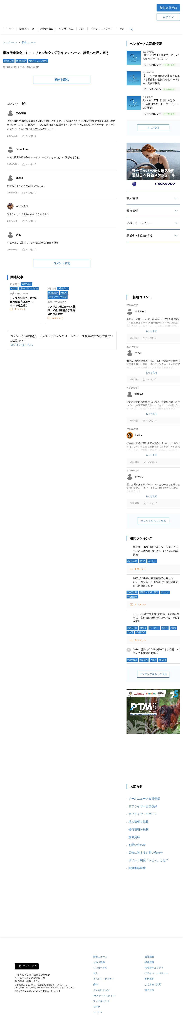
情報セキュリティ (154, 967)
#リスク (152, 561)
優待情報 (132, 210)
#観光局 (144, 660)
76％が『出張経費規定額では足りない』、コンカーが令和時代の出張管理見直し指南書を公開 (155, 582)
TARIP (96, 1006)
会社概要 (149, 956)
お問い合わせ (137, 844)
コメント (20, 309)
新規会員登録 (168, 7)
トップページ (10, 42)
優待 (121, 29)
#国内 (173, 628)
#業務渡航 (132, 596)
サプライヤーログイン (142, 814)
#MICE (143, 628)
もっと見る (153, 127)
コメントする (61, 263)
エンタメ (97, 1012)
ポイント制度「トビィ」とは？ (148, 860)
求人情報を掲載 (138, 821)
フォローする (30, 966)
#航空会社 (9, 61)
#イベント (154, 628)
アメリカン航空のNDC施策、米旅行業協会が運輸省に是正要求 (61, 310)
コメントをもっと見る (153, 521)
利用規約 (149, 979)
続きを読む (62, 79)
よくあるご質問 (153, 984)
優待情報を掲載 (138, 829)
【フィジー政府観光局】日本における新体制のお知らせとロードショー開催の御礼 (161, 79)
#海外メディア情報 (38, 61)
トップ (9, 29)
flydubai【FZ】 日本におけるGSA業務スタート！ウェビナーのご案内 (160, 104)
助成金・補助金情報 (139, 235)
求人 (82, 29)
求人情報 (132, 198)
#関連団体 (21, 61)
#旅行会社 (132, 561)
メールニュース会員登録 (144, 798)
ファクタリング (101, 1001)
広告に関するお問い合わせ (145, 852)
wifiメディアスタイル (104, 995)
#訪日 (130, 632)
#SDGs (162, 660)
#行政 (143, 561)
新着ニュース (26, 29)
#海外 (165, 628)
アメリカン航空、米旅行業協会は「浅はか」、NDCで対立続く (23, 302)
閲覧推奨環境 (137, 868)
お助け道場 (46, 29)
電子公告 (149, 990)
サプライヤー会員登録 (142, 806)
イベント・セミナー (101, 29)
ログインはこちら (21, 344)
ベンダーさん (66, 29)
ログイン (168, 16)
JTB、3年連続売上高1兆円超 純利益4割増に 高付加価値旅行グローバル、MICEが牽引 (156, 617)
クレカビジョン (101, 990)
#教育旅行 (141, 632)
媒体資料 (134, 837)
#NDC (14, 288)
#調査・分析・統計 (149, 592)
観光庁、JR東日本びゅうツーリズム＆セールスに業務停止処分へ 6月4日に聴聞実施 (156, 551)
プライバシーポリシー (156, 973)
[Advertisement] (153, 271)
